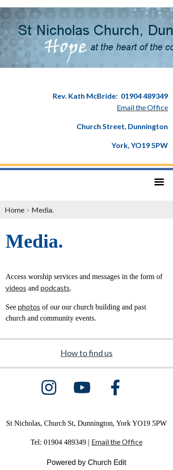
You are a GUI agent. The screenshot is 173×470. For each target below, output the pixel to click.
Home (14, 209)
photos (29, 306)
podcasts (55, 287)
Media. (42, 209)
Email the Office (117, 441)
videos (16, 287)
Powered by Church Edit (86, 462)
